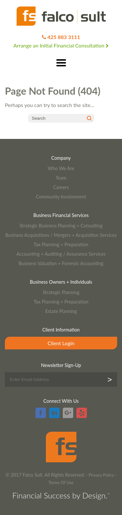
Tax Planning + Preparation (61, 244)
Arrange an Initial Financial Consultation (60, 45)
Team (61, 178)
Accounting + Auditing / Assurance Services (60, 254)
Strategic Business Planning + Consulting (61, 225)
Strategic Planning (61, 292)
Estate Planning (61, 311)
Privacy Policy (101, 475)
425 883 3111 (63, 37)
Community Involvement (61, 196)
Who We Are (61, 168)
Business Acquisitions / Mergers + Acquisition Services (61, 235)
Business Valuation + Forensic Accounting (61, 263)
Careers (61, 187)
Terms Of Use (61, 482)
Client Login (60, 343)
